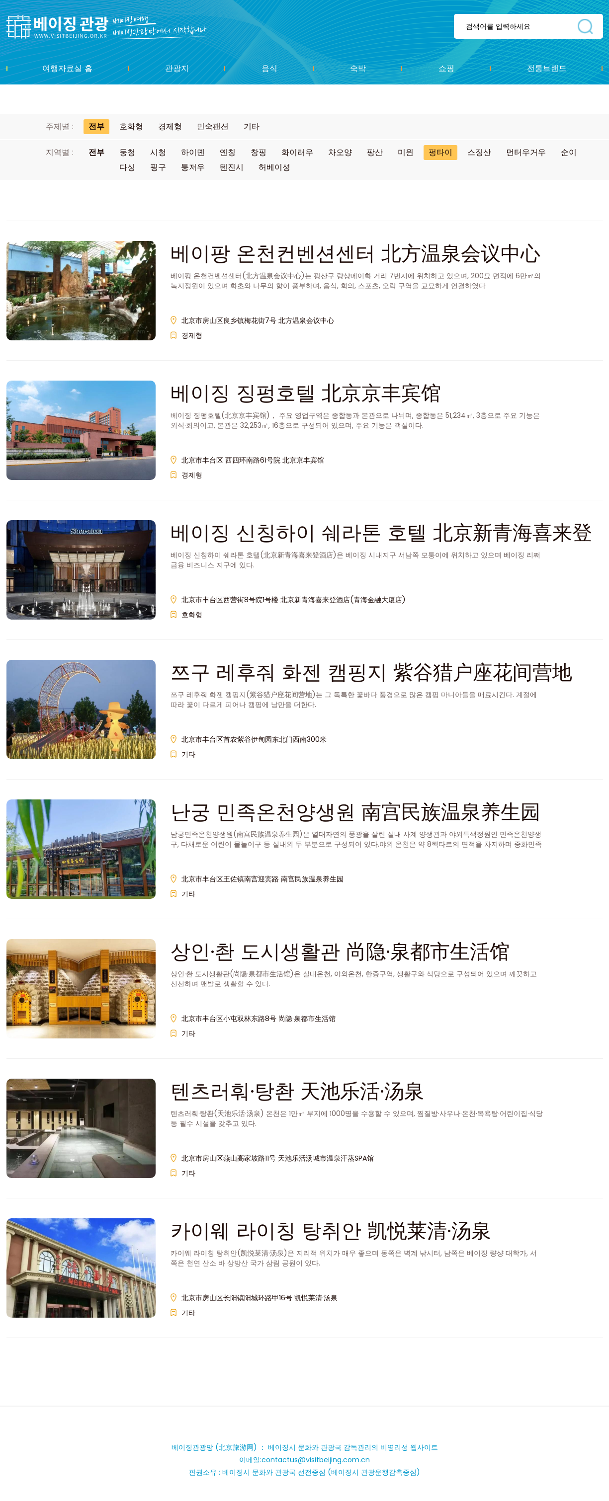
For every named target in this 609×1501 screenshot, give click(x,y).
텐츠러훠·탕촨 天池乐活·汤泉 (297, 1091)
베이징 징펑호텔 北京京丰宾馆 (306, 393)
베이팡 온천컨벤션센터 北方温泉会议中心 (355, 253)
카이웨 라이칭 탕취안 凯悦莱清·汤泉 (331, 1231)
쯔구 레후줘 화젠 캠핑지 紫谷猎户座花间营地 (371, 672)
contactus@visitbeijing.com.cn (315, 1460)
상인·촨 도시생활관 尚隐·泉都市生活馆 (340, 951)
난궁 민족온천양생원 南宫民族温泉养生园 (355, 812)
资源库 (113, 26)
